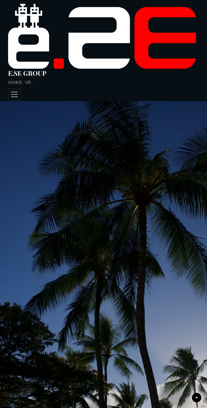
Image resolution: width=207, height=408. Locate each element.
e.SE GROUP (27, 73)
